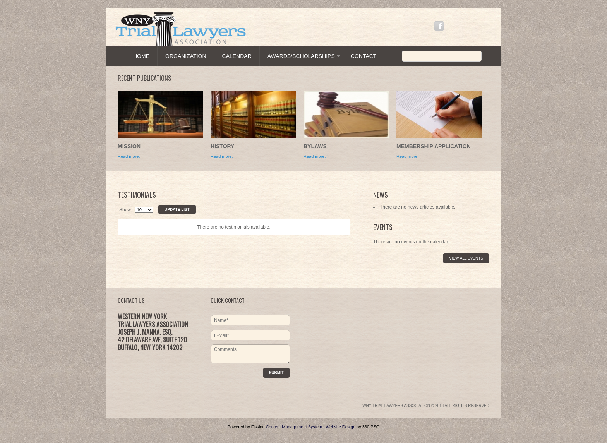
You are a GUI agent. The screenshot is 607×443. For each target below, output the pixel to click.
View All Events (466, 258)
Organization (185, 56)
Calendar (237, 56)
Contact (364, 56)
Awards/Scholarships (301, 56)
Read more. (129, 156)
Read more (314, 156)
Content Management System (294, 426)
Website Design (340, 426)
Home (141, 56)
